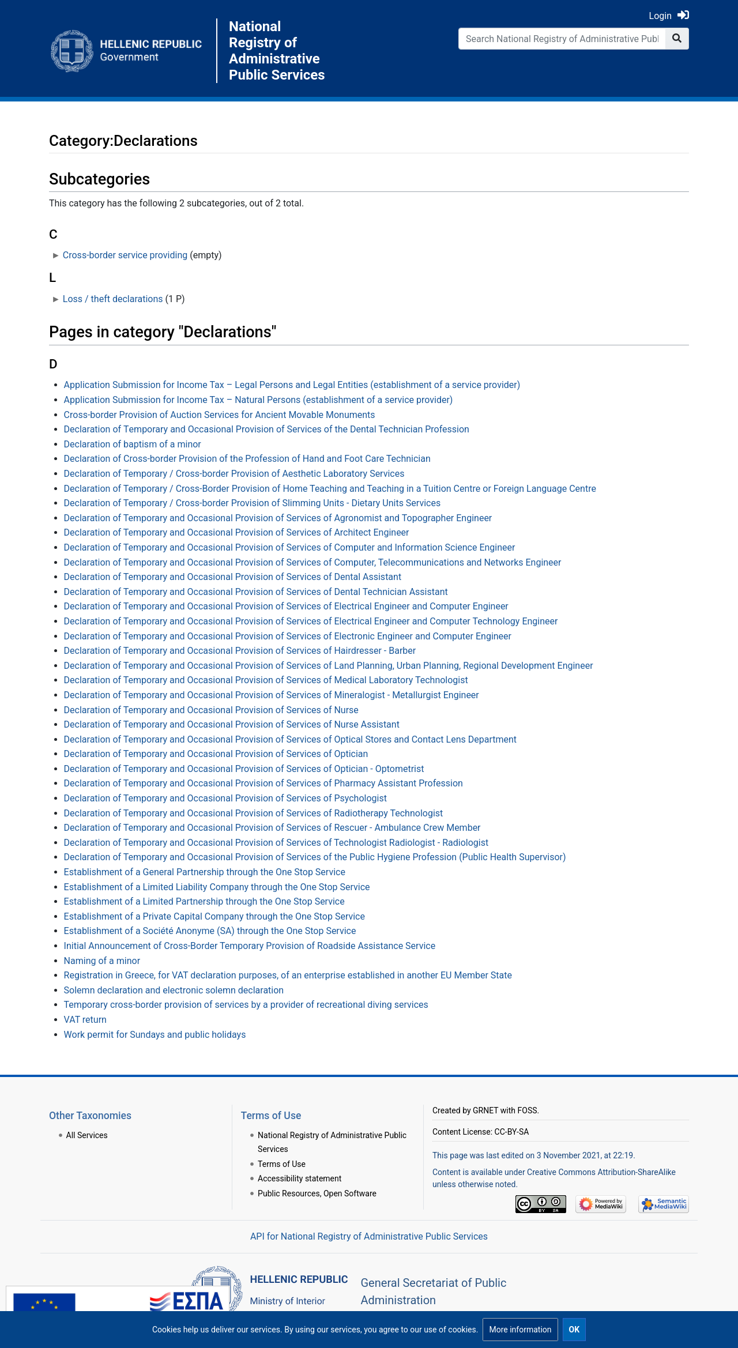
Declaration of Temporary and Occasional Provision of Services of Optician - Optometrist (244, 768)
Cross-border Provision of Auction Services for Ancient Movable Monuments (219, 414)
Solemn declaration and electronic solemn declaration (174, 990)
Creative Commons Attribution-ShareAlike (601, 1172)
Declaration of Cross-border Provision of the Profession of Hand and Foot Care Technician (247, 458)
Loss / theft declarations (113, 298)
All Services (87, 1135)
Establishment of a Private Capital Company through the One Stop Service (214, 916)
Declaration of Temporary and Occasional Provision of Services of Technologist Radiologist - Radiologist (276, 842)
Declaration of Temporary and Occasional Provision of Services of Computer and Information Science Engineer (289, 547)
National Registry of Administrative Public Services (277, 50)
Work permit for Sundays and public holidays (155, 1034)
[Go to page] (677, 39)
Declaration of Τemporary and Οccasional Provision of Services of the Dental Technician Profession (266, 429)
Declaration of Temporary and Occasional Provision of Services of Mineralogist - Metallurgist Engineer (271, 695)
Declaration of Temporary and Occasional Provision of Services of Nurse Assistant (232, 724)
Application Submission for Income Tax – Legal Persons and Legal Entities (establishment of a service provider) (292, 384)
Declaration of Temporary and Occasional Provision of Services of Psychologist (225, 798)
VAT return (85, 1019)
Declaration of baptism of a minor (132, 444)
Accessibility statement (299, 1178)
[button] (520, 1329)
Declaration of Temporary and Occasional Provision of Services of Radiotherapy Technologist (253, 813)
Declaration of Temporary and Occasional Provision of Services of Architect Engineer (236, 532)
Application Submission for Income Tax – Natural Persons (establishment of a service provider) (258, 399)
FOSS (527, 1110)
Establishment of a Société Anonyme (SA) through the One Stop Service (210, 930)
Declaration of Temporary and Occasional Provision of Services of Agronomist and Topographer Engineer (278, 518)
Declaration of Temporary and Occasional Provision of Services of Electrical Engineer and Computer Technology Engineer (311, 621)
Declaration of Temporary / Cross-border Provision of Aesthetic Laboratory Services (234, 473)
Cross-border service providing (125, 255)
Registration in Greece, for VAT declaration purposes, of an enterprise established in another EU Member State (288, 975)
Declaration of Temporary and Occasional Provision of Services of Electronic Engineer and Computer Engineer (287, 636)
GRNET (485, 1110)
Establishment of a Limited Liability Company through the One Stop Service (217, 887)
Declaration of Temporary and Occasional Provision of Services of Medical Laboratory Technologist (266, 680)
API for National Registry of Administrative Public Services (369, 1236)
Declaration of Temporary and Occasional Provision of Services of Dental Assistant (233, 576)
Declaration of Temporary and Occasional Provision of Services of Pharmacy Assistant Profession (263, 783)
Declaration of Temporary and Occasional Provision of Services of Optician (216, 753)
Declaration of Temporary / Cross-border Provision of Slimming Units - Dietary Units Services (252, 503)
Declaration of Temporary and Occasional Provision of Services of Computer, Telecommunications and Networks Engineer (313, 562)
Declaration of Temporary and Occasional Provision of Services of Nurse (211, 710)
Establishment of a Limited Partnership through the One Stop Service (204, 901)
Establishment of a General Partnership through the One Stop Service (204, 872)
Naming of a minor (102, 960)
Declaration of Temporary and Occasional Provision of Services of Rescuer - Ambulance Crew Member (272, 827)
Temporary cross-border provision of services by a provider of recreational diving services (246, 1004)
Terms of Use (282, 1164)
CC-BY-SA (512, 1131)
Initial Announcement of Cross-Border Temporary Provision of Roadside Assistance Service (250, 945)
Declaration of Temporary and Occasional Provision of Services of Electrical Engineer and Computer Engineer (286, 606)
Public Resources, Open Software (317, 1193)
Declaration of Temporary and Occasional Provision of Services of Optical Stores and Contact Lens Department (290, 739)
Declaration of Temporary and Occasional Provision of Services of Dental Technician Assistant (256, 591)
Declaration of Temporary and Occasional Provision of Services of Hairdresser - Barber (240, 650)
